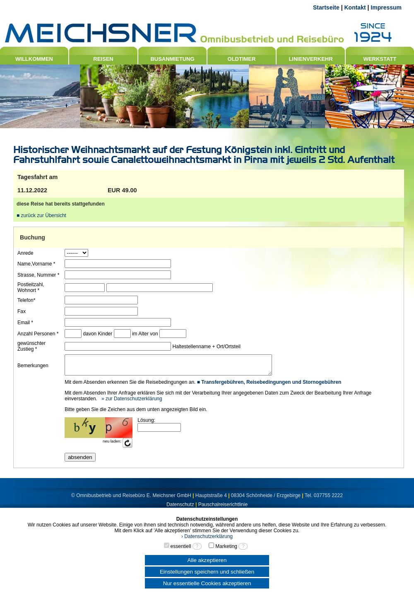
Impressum (386, 7)
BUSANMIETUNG (172, 59)
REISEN (103, 59)
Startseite (326, 7)
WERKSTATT (380, 59)
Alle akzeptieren (207, 560)
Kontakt (355, 7)
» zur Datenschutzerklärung (131, 402)
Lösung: (146, 424)
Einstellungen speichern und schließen (207, 572)
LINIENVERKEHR (310, 59)
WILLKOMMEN (34, 59)
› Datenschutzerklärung (207, 536)
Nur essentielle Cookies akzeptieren (207, 583)
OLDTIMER (242, 59)
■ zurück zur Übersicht (41, 215)
